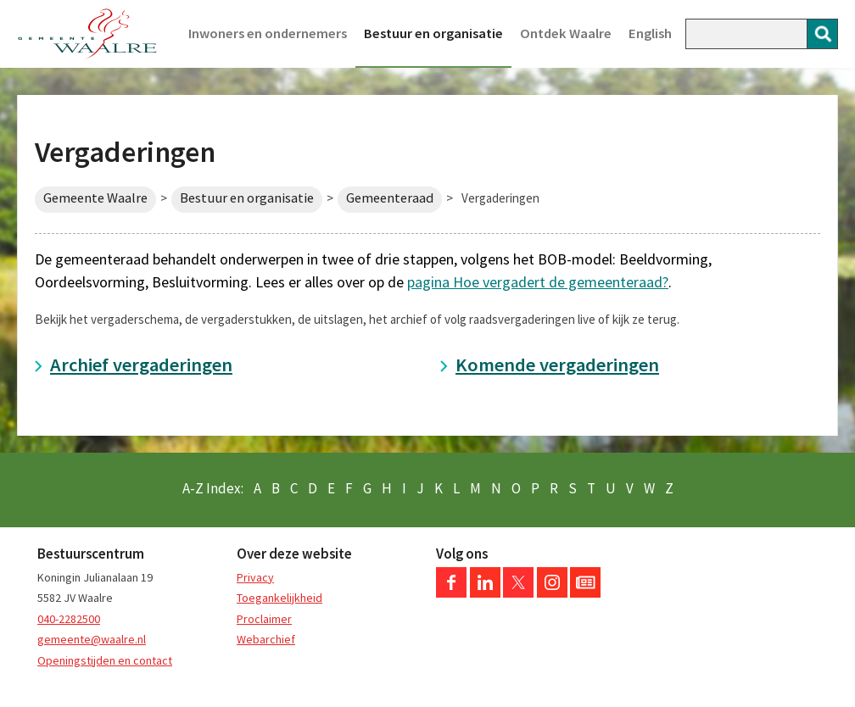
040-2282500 (68, 618)
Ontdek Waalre (566, 33)
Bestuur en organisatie (433, 33)
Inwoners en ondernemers (267, 33)
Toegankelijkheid (279, 597)
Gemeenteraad (389, 198)
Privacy (255, 577)
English (650, 33)
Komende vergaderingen (557, 364)
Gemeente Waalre (95, 198)
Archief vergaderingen (141, 364)
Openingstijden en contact (104, 660)
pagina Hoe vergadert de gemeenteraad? (537, 282)
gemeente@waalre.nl (91, 639)
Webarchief (266, 639)
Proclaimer (264, 618)
